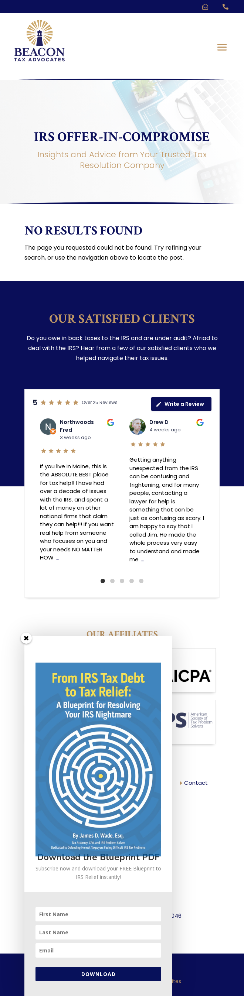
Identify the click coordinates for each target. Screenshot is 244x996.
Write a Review (180, 404)
